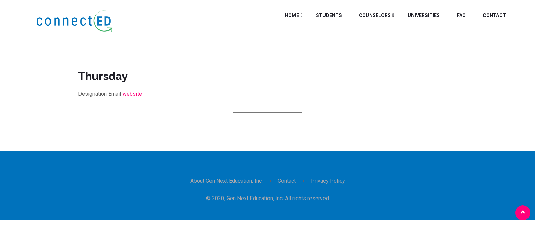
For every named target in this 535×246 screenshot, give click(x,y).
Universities (424, 15)
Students (329, 15)
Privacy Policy (328, 181)
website (132, 94)
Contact (494, 15)
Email (114, 94)
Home (292, 15)
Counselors (375, 15)
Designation (92, 94)
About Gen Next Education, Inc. (226, 181)
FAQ (461, 15)
